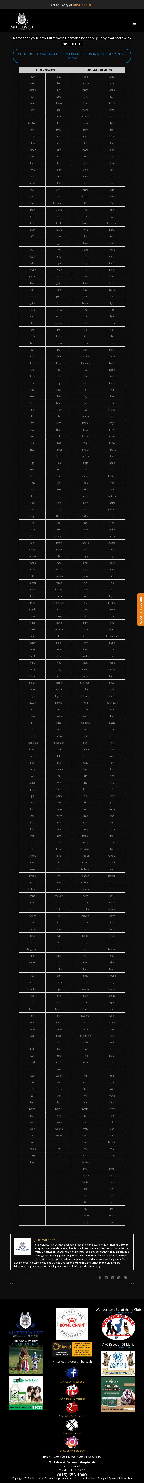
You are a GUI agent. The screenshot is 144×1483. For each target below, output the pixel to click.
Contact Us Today (141, 609)
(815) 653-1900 (83, 5)
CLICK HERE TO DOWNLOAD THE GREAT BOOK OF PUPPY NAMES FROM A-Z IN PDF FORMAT (72, 56)
